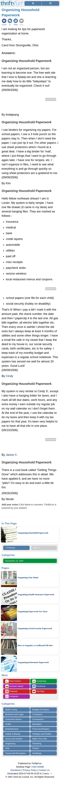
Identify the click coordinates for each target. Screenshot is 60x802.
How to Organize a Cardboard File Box (35, 645)
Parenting (36, 743)
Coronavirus (38, 719)
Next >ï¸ (37, 548)
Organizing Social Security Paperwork (35, 628)
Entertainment (11, 729)
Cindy (9, 376)
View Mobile (38, 767)
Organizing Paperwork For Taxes (33, 611)
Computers (37, 714)
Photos (35, 748)
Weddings (37, 753)
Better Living (11, 709)
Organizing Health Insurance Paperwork (36, 594)
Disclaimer (15, 770)
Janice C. (12, 454)
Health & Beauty (12, 734)
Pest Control (13, 681)
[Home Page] (12, 1)
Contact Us (44, 770)
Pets (7, 748)
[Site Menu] (33, 3)
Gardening (39, 681)
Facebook (38, 686)
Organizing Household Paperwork (33, 533)
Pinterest (11, 691)
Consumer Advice (13, 719)
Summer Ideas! (14, 686)
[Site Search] (50, 3)
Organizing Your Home (28, 577)
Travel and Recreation (15, 753)
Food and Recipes (40, 729)
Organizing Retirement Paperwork (33, 662)
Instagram (11, 696)
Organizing (10, 743)
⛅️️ (51, 773)
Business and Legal (14, 714)
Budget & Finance (40, 709)
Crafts (8, 724)
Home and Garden (13, 738)
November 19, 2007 (14, 561)
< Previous (10, 548)
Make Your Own (39, 738)
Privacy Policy (30, 770)
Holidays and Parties (41, 734)
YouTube (38, 691)
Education (37, 724)
